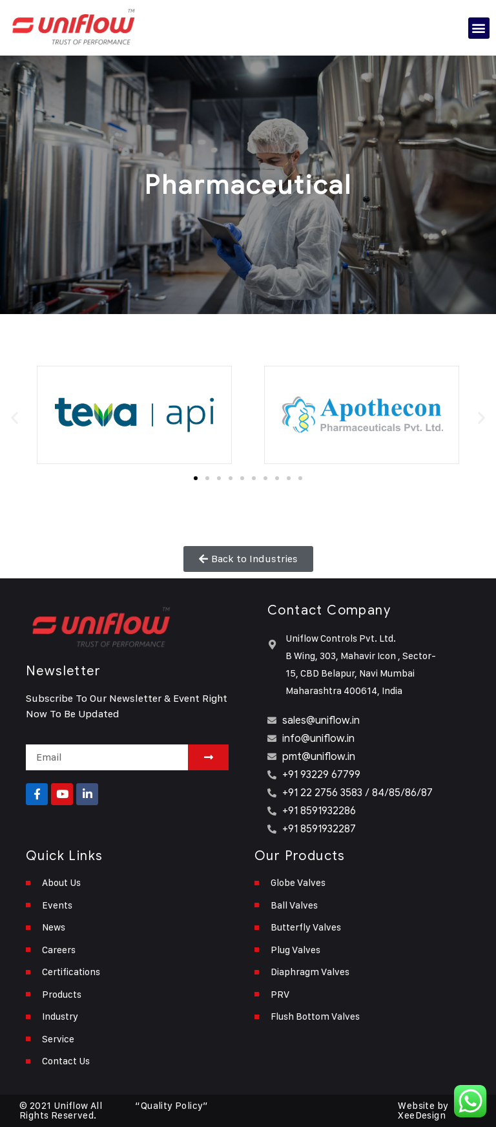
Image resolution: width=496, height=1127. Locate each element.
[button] (479, 28)
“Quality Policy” (171, 1105)
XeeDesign (422, 1115)
